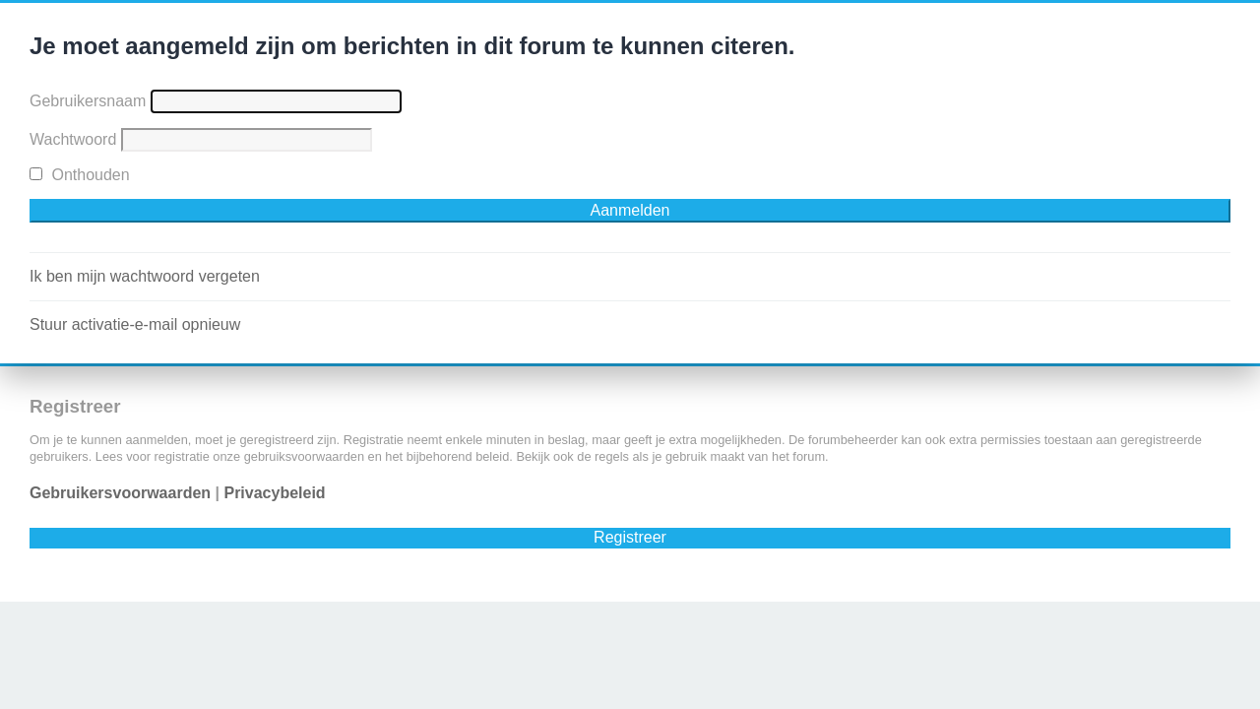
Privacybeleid (274, 492)
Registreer (630, 537)
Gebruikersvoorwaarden (120, 492)
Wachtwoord (73, 139)
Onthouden (80, 174)
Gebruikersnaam (88, 101)
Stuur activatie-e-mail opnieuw (135, 324)
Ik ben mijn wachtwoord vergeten (145, 276)
